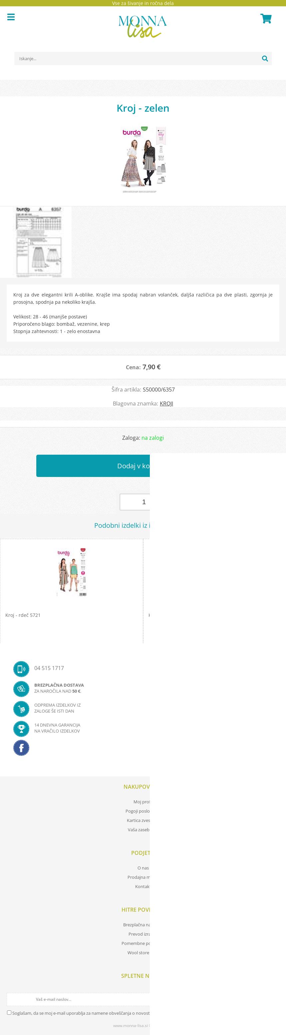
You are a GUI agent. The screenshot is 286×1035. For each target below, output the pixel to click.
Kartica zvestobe (143, 820)
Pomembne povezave (143, 943)
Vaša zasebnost (143, 830)
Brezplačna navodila (143, 925)
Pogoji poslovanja (143, 811)
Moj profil (143, 802)
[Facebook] (143, 750)
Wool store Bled (143, 953)
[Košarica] (265, 18)
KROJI (166, 403)
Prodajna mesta (143, 877)
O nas (143, 868)
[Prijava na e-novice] (273, 999)
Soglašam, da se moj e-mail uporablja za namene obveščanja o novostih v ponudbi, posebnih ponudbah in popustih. (127, 1013)
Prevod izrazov (143, 934)
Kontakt (143, 886)
